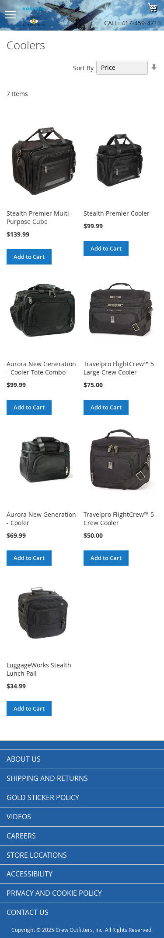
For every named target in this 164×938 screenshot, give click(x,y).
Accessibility (29, 874)
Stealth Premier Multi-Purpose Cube (39, 217)
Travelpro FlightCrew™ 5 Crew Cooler (119, 518)
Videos (19, 816)
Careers (21, 836)
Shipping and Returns (47, 778)
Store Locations (37, 855)
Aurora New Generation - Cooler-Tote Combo (41, 368)
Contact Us (28, 912)
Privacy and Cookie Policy (54, 893)
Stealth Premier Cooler (117, 213)
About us (24, 759)
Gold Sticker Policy (43, 797)
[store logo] (54, 15)
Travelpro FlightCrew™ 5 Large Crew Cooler (119, 368)
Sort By (83, 67)
